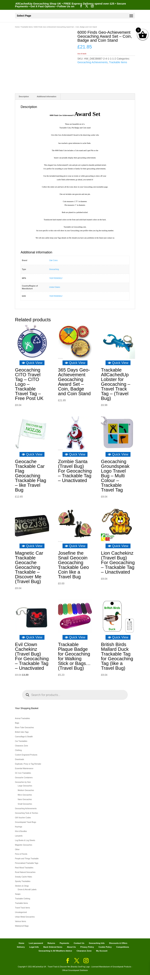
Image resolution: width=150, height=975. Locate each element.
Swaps (17, 894)
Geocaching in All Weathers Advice (55, 951)
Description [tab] (24, 97)
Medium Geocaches (26, 790)
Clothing (18, 750)
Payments (64, 943)
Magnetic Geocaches (23, 845)
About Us (71, 947)
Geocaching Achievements (92, 62)
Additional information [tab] (46, 97)
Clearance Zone (21, 746)
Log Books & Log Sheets (25, 840)
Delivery (21, 947)
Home (17, 27)
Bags (17, 723)
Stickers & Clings (22, 886)
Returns (51, 943)
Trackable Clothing (22, 899)
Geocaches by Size (23, 782)
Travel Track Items (22, 908)
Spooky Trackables (22, 881)
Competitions (122, 947)
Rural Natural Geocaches (25, 872)
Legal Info (34, 947)
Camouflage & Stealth (24, 737)
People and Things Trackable (26, 859)
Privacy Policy (87, 947)
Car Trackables (21, 741)
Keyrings (18, 827)
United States (54, 287)
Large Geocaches (25, 786)
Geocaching (54, 269)
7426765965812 (55, 278)
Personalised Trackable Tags (26, 863)
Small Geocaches (25, 804)
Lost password (36, 943)
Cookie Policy (105, 947)
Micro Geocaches (25, 795)
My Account (101, 951)
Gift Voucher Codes (23, 818)
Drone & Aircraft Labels (27, 890)
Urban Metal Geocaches (25, 917)
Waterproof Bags (22, 926)
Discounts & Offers (118, 943)
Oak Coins (53, 260)
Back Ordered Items (52, 947)
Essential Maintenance (24, 768)
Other (17, 849)
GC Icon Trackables (23, 773)
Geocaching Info (97, 943)
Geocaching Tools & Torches (26, 813)
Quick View (32, 363)
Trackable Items (27, 27)
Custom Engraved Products (26, 755)
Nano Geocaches (25, 799)
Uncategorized (21, 912)
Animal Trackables (22, 718)
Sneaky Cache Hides (23, 877)
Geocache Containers (24, 778)
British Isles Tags (22, 732)
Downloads (19, 759)
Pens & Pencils (21, 854)
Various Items (20, 921)
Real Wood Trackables (24, 868)
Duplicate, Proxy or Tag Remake (28, 764)
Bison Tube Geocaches (24, 728)
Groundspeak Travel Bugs (25, 822)
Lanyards (18, 836)
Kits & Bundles (21, 831)
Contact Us (79, 943)
